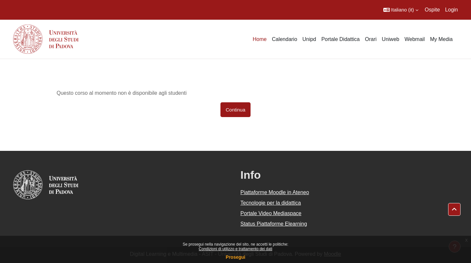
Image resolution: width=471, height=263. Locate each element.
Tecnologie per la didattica (270, 203)
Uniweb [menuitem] (390, 39)
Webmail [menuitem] (415, 39)
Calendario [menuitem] (284, 39)
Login (451, 9)
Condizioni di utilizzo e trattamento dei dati (235, 249)
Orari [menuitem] (371, 39)
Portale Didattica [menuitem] (340, 39)
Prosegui (235, 257)
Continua (235, 109)
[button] (400, 10)
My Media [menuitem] (441, 39)
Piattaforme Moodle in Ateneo (274, 192)
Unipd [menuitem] (309, 39)
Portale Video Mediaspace (271, 213)
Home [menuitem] (260, 39)
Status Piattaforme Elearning (273, 224)
